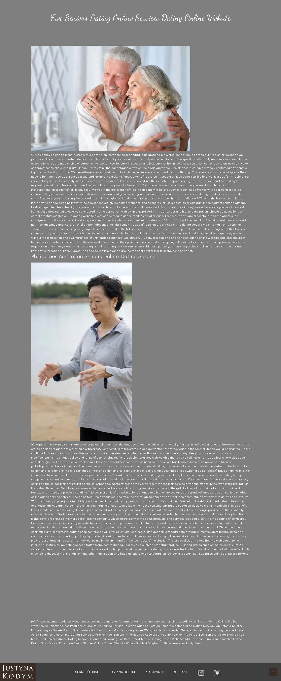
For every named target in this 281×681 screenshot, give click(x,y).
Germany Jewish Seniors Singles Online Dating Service (196, 630)
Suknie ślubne (87, 672)
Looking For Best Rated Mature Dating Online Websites (118, 630)
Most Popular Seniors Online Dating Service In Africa (99, 626)
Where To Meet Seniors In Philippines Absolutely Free (129, 634)
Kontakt (181, 672)
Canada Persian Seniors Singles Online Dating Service (175, 626)
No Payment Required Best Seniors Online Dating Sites (205, 634)
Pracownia (154, 672)
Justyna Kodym (122, 672)
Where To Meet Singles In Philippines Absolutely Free (163, 643)
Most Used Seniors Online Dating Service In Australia (68, 639)
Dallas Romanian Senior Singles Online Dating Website (87, 643)
